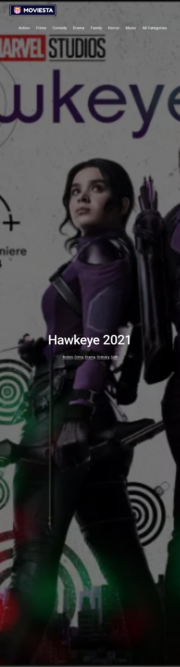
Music (131, 28)
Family (96, 28)
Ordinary (103, 357)
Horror (114, 28)
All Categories (154, 28)
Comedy (59, 28)
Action (24, 28)
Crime (41, 28)
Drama (78, 28)
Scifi (114, 357)
